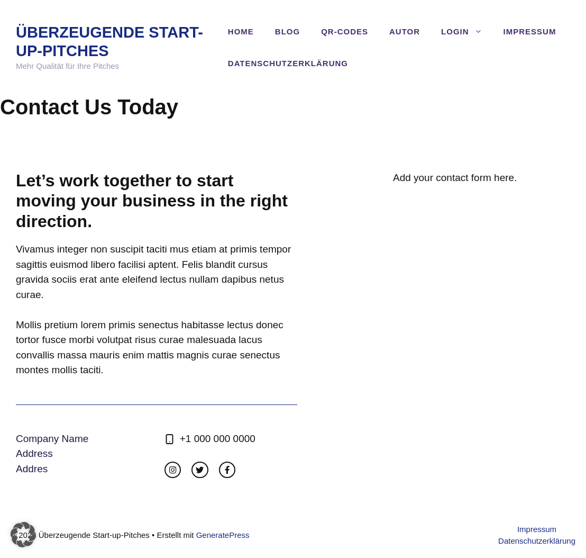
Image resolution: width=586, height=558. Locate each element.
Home (241, 31)
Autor (404, 31)
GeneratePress (223, 534)
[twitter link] (199, 470)
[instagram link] (172, 470)
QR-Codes (344, 31)
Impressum (529, 31)
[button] (23, 534)
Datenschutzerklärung (288, 63)
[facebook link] (227, 470)
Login (467, 32)
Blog (287, 31)
